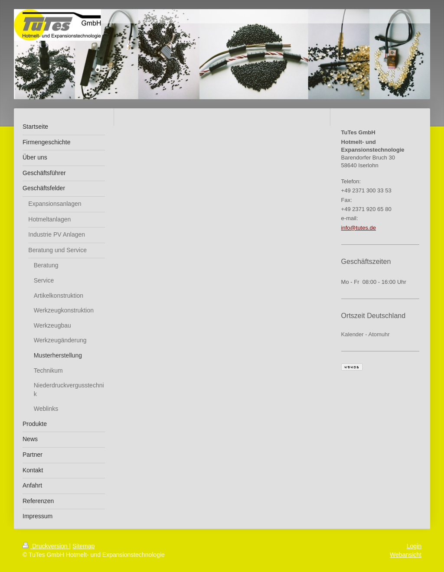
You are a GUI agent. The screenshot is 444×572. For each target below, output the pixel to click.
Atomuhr (379, 334)
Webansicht (405, 554)
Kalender (352, 334)
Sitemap (83, 546)
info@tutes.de (358, 227)
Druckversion (46, 546)
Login (414, 546)
